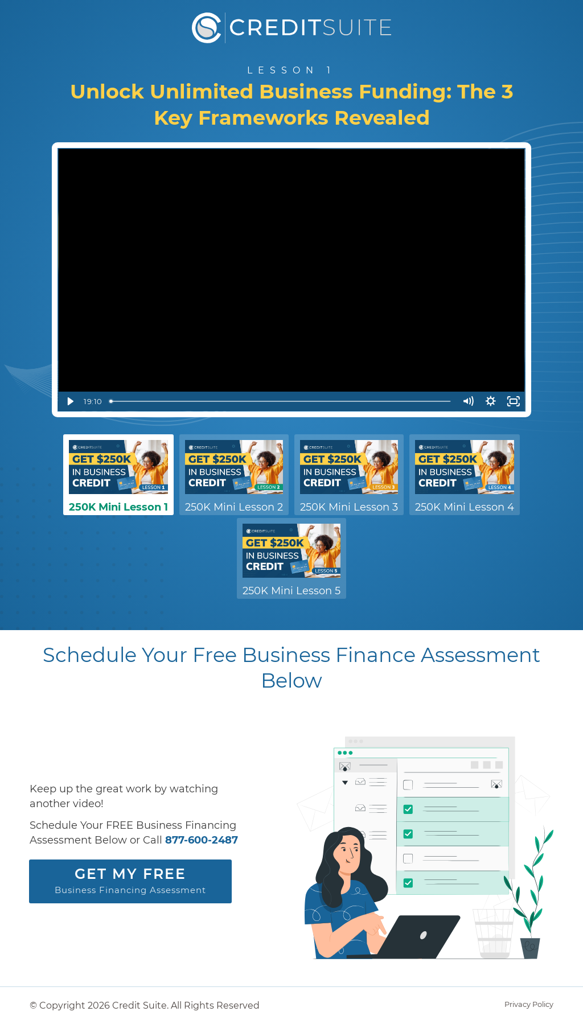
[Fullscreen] (513, 401)
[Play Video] (69, 401)
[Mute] (468, 401)
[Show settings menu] (490, 401)
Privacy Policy (528, 1004)
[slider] (281, 401)
